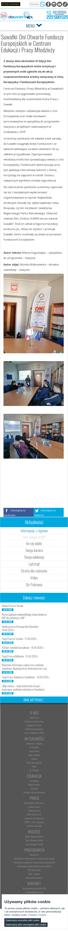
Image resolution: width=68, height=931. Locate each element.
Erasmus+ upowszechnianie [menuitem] (34, 792)
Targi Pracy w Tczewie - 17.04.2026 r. (19, 639)
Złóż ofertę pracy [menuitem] (34, 870)
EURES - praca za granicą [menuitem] (34, 822)
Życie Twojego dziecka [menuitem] (34, 844)
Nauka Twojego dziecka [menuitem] (34, 836)
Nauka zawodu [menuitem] (34, 784)
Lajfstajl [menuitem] (34, 758)
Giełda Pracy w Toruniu (12, 606)
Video (34, 578)
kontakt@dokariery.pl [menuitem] (34, 892)
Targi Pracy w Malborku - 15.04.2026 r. (20, 656)
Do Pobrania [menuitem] (34, 770)
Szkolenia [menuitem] (34, 788)
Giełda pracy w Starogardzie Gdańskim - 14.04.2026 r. (21, 628)
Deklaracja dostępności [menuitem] (34, 729)
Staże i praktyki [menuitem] (34, 874)
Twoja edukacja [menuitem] (34, 755)
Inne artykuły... (34, 699)
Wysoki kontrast (11, 4)
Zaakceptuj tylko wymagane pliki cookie (26, 924)
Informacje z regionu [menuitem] (34, 743)
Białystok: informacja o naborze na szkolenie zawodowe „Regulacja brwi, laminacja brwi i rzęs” (25, 666)
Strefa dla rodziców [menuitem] (34, 762)
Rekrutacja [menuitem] (34, 781)
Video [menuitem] (34, 766)
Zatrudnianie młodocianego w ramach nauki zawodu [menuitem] (34, 858)
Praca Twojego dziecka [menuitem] (34, 840)
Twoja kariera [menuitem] (34, 751)
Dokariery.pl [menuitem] (34, 717)
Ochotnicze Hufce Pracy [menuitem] (34, 721)
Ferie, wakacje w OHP (34, 537)
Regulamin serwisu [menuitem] (34, 725)
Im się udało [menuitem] (34, 747)
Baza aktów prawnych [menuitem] (34, 877)
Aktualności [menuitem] (34, 854)
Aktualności (34, 738)
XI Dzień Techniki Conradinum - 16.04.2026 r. (23, 648)
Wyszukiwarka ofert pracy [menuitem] (34, 802)
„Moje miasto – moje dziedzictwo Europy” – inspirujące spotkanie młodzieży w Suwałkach (23, 687)
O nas (34, 713)
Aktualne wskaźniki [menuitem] (34, 825)
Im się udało (34, 543)
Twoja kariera (34, 550)
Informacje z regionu (34, 530)
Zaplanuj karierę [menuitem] (34, 810)
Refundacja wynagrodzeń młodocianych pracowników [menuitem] (34, 862)
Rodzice (34, 832)
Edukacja (34, 776)
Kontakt (34, 883)
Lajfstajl (34, 564)
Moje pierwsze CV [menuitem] (34, 814)
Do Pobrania (34, 584)
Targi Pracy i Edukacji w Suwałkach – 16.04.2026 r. (26, 677)
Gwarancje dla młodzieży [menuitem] (34, 818)
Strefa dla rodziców (34, 571)
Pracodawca (34, 850)
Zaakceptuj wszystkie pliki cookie (23, 920)
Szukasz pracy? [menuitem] (34, 806)
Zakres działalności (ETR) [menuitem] (34, 732)
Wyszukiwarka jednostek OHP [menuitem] (34, 888)
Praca (34, 798)
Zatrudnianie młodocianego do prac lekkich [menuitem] (34, 866)
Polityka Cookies (37, 914)
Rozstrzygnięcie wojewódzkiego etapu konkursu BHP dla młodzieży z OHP (24, 616)
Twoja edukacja (34, 557)
